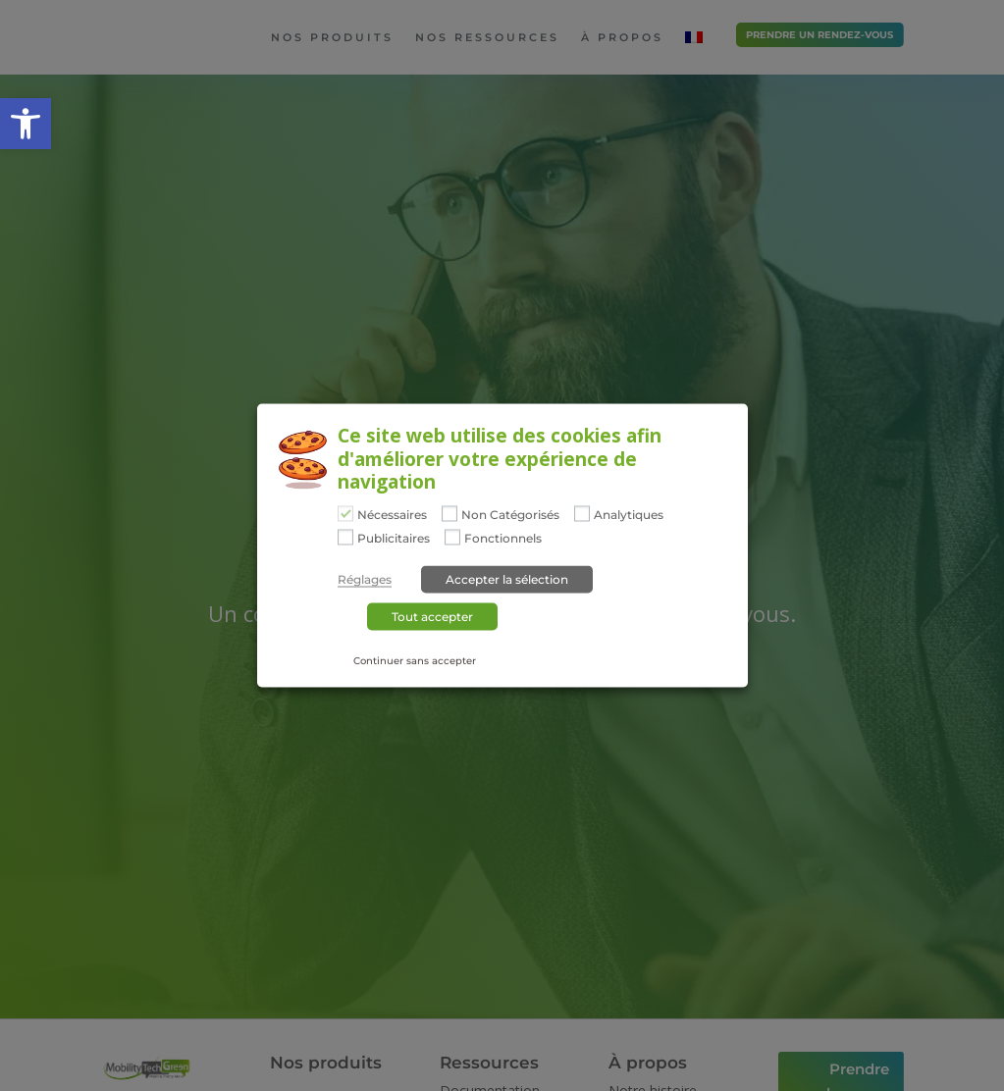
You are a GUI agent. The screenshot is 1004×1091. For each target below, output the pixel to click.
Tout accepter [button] (432, 615)
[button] (25, 123)
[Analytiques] (582, 514)
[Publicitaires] (345, 537)
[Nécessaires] (345, 514)
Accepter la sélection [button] (507, 578)
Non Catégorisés (510, 515)
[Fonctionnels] (452, 537)
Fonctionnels (503, 538)
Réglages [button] (365, 579)
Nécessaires (392, 515)
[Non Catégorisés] (449, 514)
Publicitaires (393, 538)
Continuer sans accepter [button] (414, 659)
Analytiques (628, 515)
